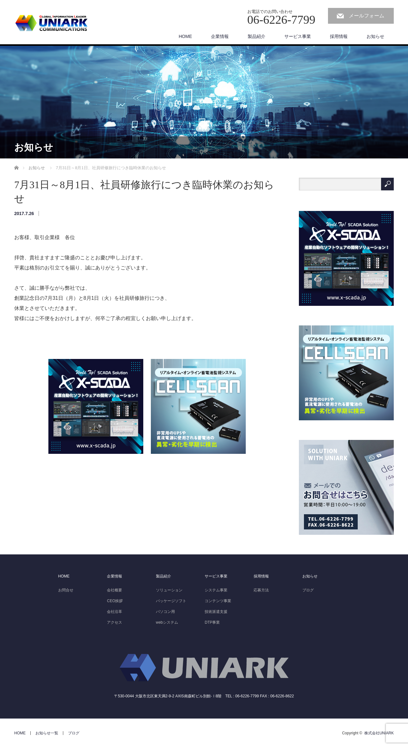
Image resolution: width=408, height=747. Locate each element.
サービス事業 (216, 576)
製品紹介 (163, 576)
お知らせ (375, 36)
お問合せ (65, 590)
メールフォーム (366, 15)
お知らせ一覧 (46, 733)
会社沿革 (114, 611)
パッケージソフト (171, 601)
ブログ (308, 590)
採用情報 (339, 36)
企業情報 (114, 576)
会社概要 (114, 590)
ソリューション (169, 590)
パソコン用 (165, 611)
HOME (64, 576)
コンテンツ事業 (218, 601)
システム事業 (216, 590)
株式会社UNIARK (379, 733)
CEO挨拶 (115, 601)
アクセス (114, 622)
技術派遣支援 (216, 611)
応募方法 (261, 590)
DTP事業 (212, 622)
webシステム (167, 622)
